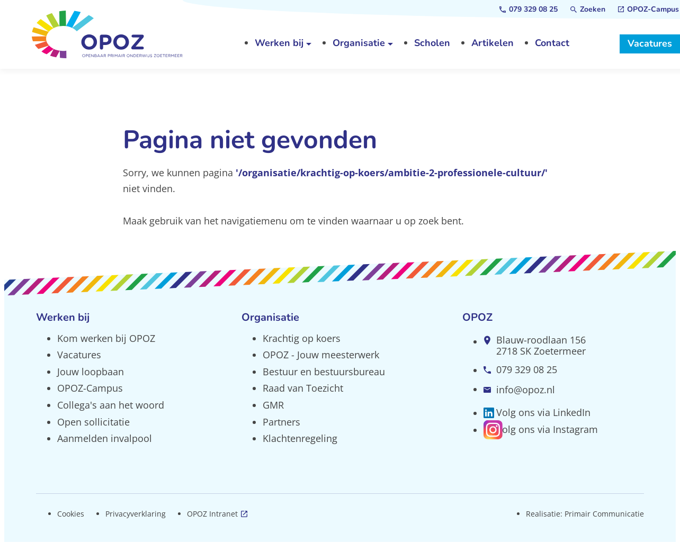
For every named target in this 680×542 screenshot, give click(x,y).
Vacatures (79, 354)
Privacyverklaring (135, 514)
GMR (273, 405)
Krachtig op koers (302, 338)
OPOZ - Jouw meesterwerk (321, 354)
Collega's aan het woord (110, 405)
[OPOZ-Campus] (648, 9)
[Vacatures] (650, 43)
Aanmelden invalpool (104, 438)
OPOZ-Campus (90, 388)
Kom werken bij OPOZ (106, 338)
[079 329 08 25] (528, 9)
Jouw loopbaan (90, 371)
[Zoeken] (587, 9)
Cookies (70, 514)
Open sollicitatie (93, 421)
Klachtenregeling (300, 438)
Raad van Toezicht (303, 388)
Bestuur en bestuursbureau (324, 371)
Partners (281, 421)
